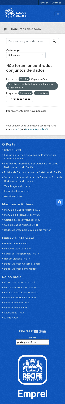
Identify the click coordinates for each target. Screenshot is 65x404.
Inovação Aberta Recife (17, 248)
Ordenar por (13, 50)
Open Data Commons (16, 302)
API (17, 129)
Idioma (32, 337)
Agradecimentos (13, 196)
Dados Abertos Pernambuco (20, 268)
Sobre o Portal (12, 149)
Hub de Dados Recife (16, 243)
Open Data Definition (16, 307)
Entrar (44, 2)
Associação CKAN (14, 312)
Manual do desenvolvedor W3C (22, 214)
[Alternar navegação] (58, 13)
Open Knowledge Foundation (20, 297)
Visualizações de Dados (17, 186)
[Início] (5, 29)
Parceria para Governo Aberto (21, 292)
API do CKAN (11, 317)
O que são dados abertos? (19, 282)
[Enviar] (54, 41)
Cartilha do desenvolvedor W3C (22, 219)
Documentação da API (36, 129)
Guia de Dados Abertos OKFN (21, 224)
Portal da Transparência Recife (21, 253)
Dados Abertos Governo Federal (22, 263)
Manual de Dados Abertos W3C (22, 209)
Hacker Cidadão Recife (17, 258)
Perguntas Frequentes (16, 191)
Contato (56, 2)
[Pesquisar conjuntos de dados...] (28, 41)
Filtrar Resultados (19, 98)
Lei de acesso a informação (20, 287)
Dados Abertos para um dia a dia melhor (27, 229)
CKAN (40, 331)
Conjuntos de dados (26, 29)
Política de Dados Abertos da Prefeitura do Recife (32, 172)
